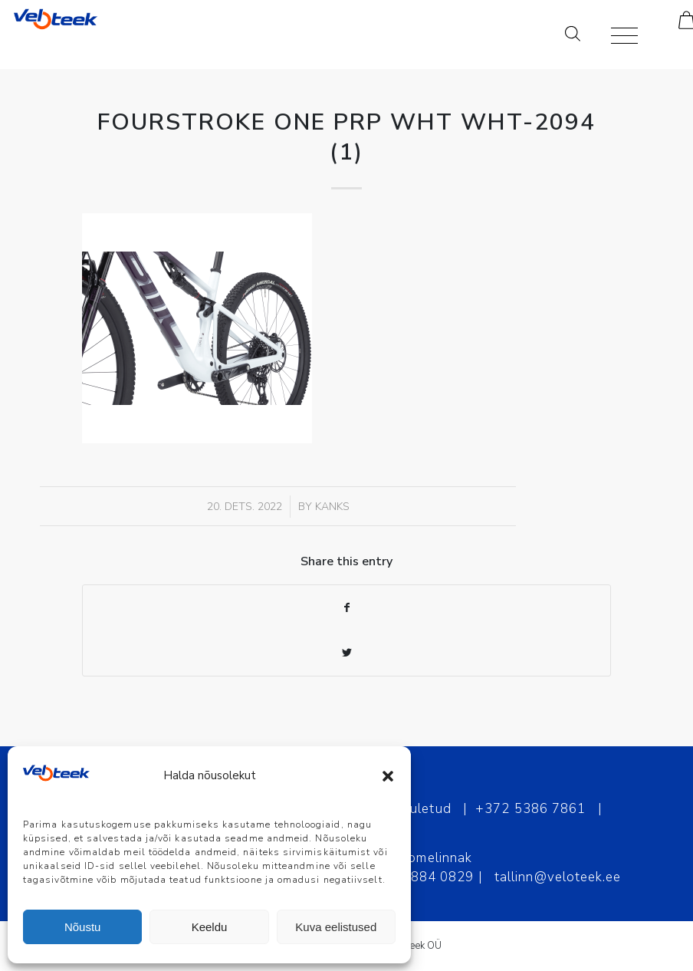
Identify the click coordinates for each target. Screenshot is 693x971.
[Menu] (617, 34)
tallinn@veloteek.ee (558, 877)
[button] (388, 776)
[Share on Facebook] (346, 607)
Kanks (332, 506)
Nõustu (82, 926)
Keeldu (210, 926)
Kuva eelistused (335, 926)
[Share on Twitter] (346, 653)
